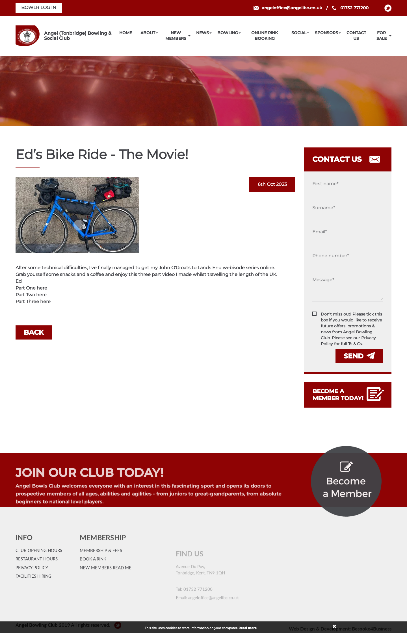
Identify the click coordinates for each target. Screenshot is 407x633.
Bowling (227, 32)
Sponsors (326, 32)
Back (34, 332)
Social (298, 32)
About (147, 32)
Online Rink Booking (264, 35)
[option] (203, 91)
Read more (248, 628)
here (42, 288)
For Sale (381, 35)
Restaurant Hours (37, 568)
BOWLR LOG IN (38, 7)
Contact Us (356, 35)
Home (125, 32)
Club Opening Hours (39, 559)
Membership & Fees (101, 573)
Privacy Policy (32, 576)
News (202, 32)
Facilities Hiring (33, 585)
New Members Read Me (105, 590)
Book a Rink (93, 582)
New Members (175, 35)
